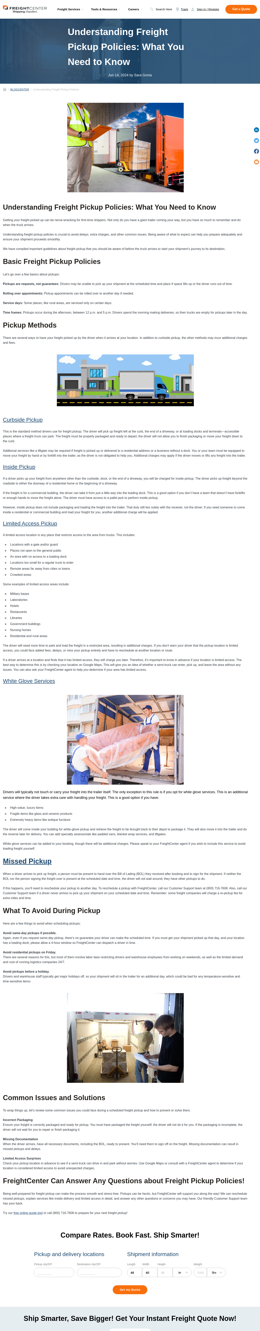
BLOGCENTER (19, 89)
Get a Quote (241, 9)
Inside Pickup (19, 467)
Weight (198, 1264)
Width (145, 1264)
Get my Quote (130, 1289)
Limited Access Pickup (30, 523)
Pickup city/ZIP (43, 1264)
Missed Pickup (27, 861)
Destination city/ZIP (89, 1264)
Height (161, 1264)
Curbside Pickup (23, 420)
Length (131, 1264)
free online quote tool (28, 1213)
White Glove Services (29, 681)
